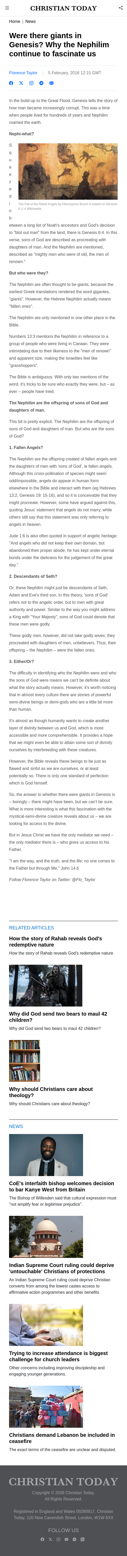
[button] (7, 8)
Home (14, 21)
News (30, 21)
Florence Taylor (23, 73)
